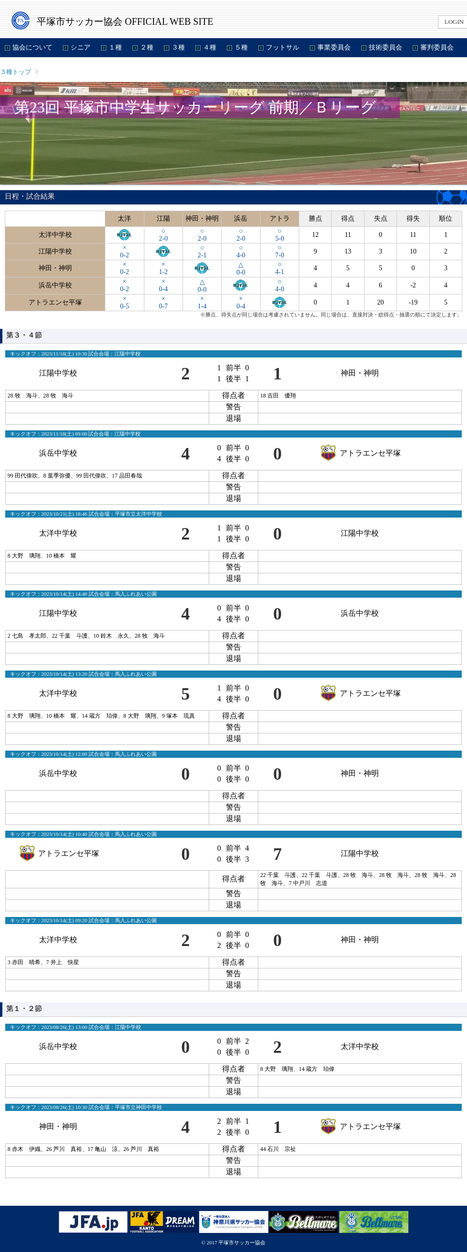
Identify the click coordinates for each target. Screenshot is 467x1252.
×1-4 (202, 302)
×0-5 (124, 302)
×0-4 (163, 285)
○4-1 (279, 268)
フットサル (282, 47)
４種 (209, 47)
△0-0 (240, 268)
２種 (146, 47)
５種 (241, 47)
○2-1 (202, 251)
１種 (115, 47)
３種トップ (15, 71)
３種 (178, 47)
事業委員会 (334, 47)
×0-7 (163, 302)
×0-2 (124, 251)
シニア (81, 47)
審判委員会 (437, 47)
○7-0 (279, 251)
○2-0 (163, 234)
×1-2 (163, 268)
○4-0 (240, 251)
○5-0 (279, 234)
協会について (32, 47)
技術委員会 (385, 47)
